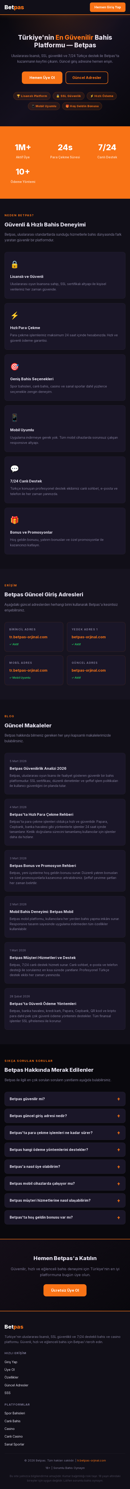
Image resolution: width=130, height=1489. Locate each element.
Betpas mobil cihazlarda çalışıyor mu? (42, 1183)
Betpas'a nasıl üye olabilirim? (35, 1166)
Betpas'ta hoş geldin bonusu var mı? (41, 1217)
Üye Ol (10, 1369)
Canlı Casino (14, 1436)
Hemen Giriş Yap (107, 7)
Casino (10, 1429)
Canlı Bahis (13, 1421)
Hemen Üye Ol (42, 77)
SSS (8, 1393)
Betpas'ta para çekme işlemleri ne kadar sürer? (51, 1133)
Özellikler (11, 1377)
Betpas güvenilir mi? (27, 1099)
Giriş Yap (11, 1362)
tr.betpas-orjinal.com (28, 637)
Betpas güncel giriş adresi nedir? (38, 1116)
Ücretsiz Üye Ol (65, 1290)
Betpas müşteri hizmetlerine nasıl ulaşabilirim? (50, 1200)
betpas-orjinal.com (89, 637)
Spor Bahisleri (15, 1413)
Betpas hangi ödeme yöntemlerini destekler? (49, 1150)
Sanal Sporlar (14, 1444)
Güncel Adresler (86, 77)
